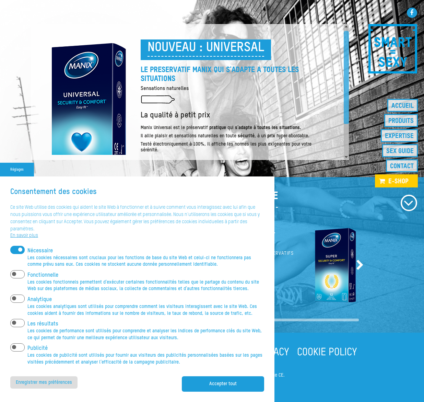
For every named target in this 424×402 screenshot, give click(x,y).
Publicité (37, 360)
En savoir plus (24, 246)
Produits (401, 121)
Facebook (412, 13)
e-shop (398, 181)
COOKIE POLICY (327, 352)
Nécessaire (40, 262)
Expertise (399, 136)
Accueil (402, 106)
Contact (402, 166)
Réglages (17, 181)
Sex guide (400, 151)
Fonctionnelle (42, 286)
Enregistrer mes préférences (44, 393)
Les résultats (42, 335)
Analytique (39, 311)
